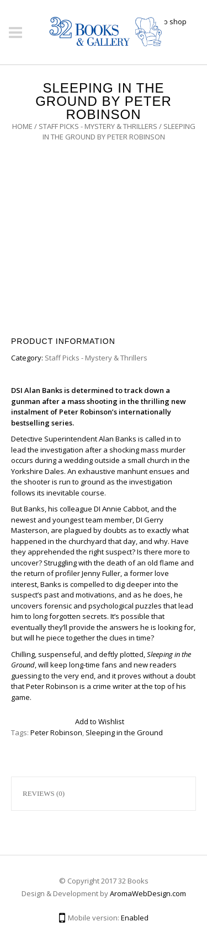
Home (22, 126)
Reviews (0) (44, 793)
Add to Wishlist (99, 721)
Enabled (134, 918)
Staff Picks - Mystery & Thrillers (98, 126)
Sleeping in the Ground (124, 732)
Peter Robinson (56, 732)
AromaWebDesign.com (148, 893)
